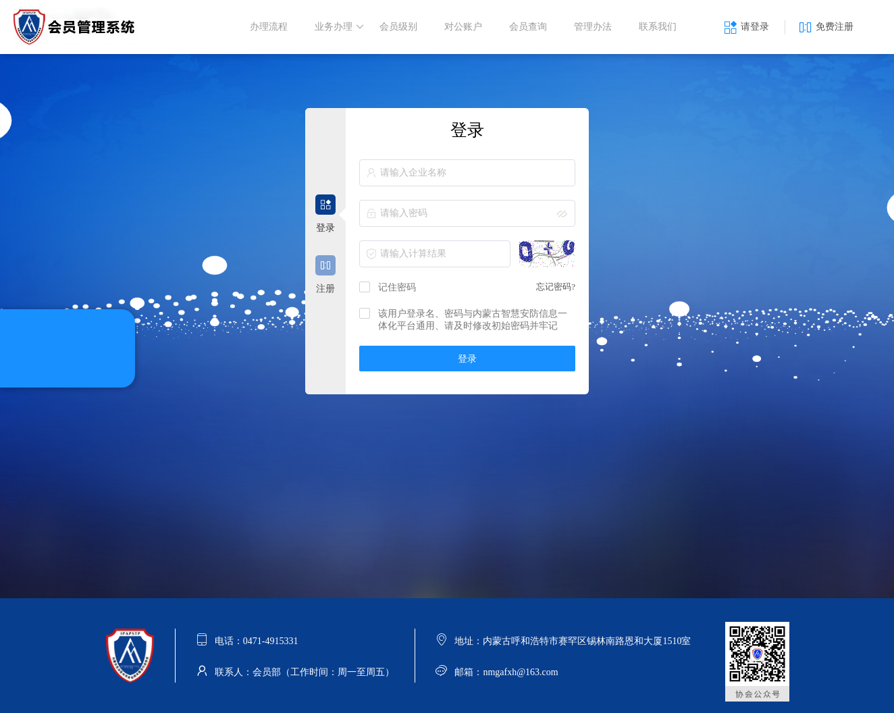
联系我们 (658, 27)
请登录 (746, 27)
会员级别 (398, 27)
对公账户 (463, 27)
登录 (467, 359)
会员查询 (528, 27)
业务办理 (339, 27)
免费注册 (826, 27)
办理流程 (269, 27)
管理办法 (593, 27)
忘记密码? (555, 287)
